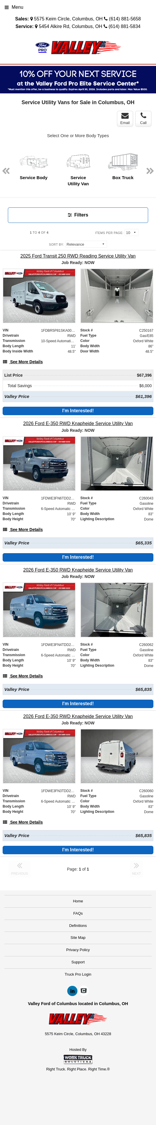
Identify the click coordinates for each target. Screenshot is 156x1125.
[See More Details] (23, 361)
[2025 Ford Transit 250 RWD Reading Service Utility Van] (78, 256)
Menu (14, 7)
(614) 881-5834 (124, 26)
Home (78, 901)
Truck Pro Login (78, 974)
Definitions (78, 925)
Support (78, 962)
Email (125, 118)
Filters (78, 214)
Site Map (77, 937)
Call (143, 118)
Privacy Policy (78, 950)
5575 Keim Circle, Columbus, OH (68, 18)
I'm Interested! (78, 410)
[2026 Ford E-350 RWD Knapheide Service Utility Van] (78, 423)
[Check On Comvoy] (84, 991)
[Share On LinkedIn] (72, 991)
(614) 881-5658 (125, 18)
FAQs (78, 913)
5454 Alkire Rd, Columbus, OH (70, 26)
